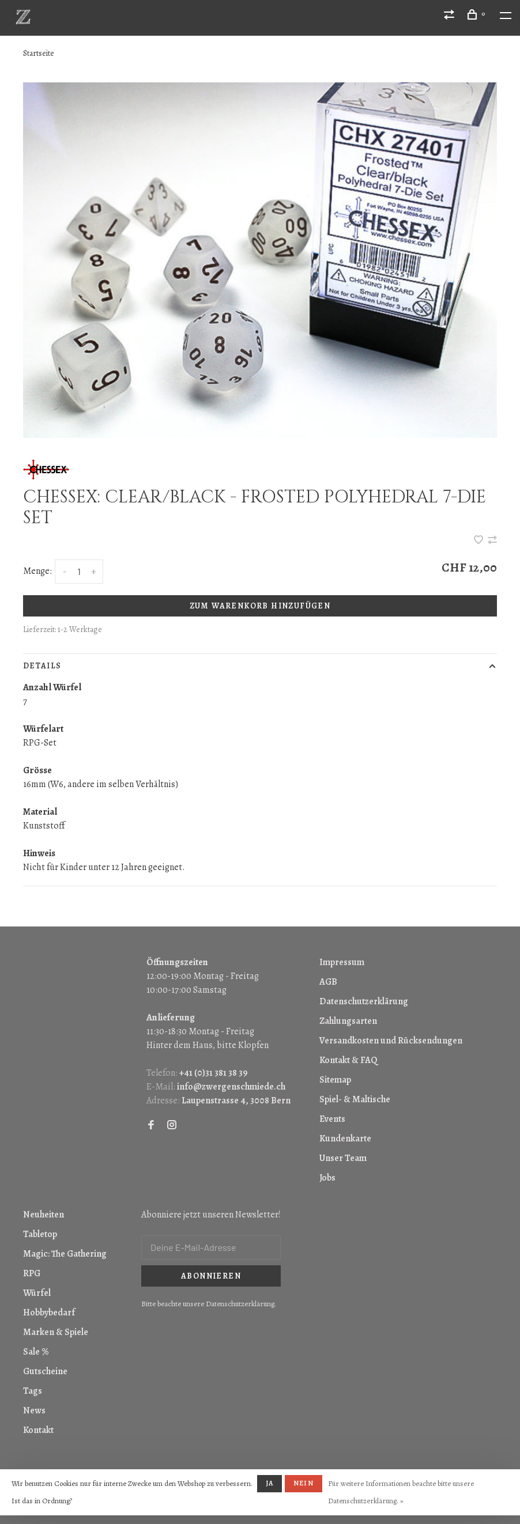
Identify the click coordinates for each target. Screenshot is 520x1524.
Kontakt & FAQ (348, 1060)
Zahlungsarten (348, 1021)
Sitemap (335, 1079)
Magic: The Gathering (65, 1253)
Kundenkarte (345, 1138)
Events (332, 1119)
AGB (328, 981)
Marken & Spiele (55, 1332)
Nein (303, 1483)
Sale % (36, 1351)
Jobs (327, 1177)
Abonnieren (211, 1275)
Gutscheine (45, 1371)
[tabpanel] (260, 260)
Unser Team (343, 1158)
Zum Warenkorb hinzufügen (260, 605)
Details (42, 665)
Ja (269, 1483)
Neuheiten (43, 1214)
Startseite (38, 53)
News (34, 1410)
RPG (31, 1273)
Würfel (37, 1293)
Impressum (341, 962)
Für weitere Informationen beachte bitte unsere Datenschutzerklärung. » (401, 1492)
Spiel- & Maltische (354, 1099)
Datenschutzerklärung (363, 1001)
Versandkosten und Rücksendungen (390, 1040)
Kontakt (38, 1430)
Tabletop (40, 1234)
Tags (32, 1391)
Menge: (37, 571)
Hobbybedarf (49, 1312)
